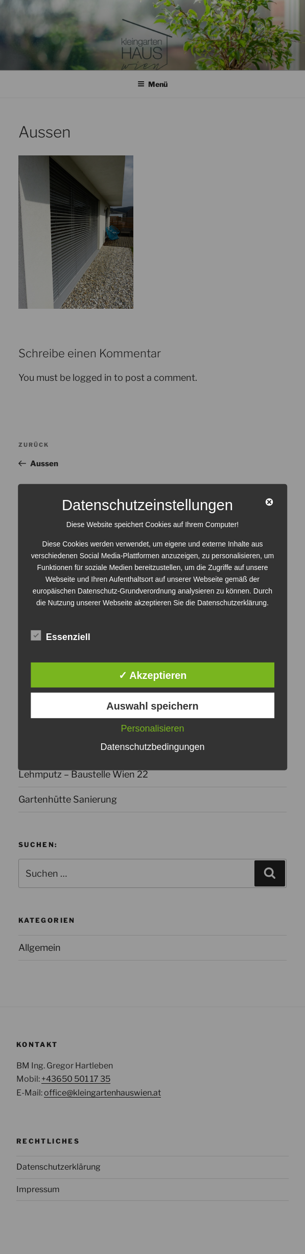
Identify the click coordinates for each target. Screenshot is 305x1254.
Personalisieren (152, 728)
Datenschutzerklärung (232, 602)
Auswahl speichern (152, 706)
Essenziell (60, 635)
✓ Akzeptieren (153, 675)
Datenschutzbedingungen (152, 747)
